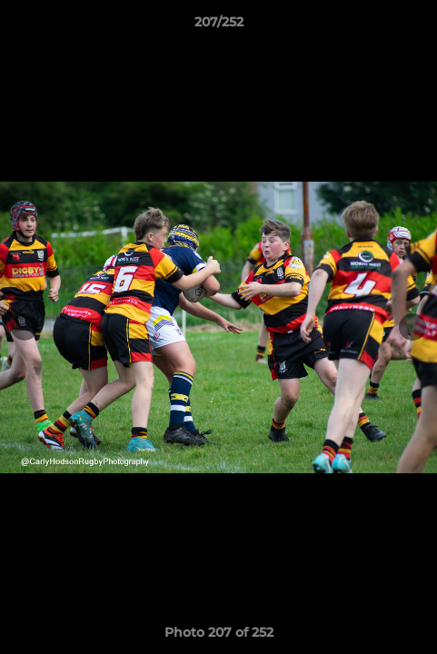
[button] (415, 26)
